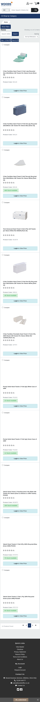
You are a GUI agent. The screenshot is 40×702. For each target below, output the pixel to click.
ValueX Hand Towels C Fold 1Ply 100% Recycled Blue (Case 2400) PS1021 (20, 545)
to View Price (20, 91)
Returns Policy (20, 654)
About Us (20, 659)
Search (15, 34)
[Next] (32, 625)
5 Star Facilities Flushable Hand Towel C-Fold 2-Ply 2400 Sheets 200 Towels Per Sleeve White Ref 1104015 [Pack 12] (19, 335)
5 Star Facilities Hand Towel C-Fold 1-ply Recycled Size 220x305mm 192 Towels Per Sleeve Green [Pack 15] (19, 73)
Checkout (20, 649)
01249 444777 (20, 680)
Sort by (36, 34)
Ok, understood (20, 700)
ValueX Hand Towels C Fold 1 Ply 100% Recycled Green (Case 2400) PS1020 (18, 597)
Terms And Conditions (20, 657)
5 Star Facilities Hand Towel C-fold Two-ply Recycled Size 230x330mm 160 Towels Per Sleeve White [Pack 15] (19, 178)
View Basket (20, 647)
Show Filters (6, 27)
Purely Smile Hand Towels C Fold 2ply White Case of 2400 (19, 387)
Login (20, 667)
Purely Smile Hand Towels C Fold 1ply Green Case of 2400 (20, 440)
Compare (7, 45)
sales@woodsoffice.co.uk (20, 683)
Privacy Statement (20, 652)
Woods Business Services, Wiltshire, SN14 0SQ (20, 678)
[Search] (20, 10)
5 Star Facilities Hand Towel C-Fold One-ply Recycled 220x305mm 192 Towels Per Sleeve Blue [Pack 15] (20, 124)
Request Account (20, 670)
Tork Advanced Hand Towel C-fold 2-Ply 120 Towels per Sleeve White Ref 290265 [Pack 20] (19, 230)
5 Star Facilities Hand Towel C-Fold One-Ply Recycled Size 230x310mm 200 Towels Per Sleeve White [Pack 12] (20, 283)
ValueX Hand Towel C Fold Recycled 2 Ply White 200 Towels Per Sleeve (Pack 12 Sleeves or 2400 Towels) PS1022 (19, 493)
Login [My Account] (30, 3)
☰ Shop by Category (9, 16)
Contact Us (20, 685)
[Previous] (26, 625)
